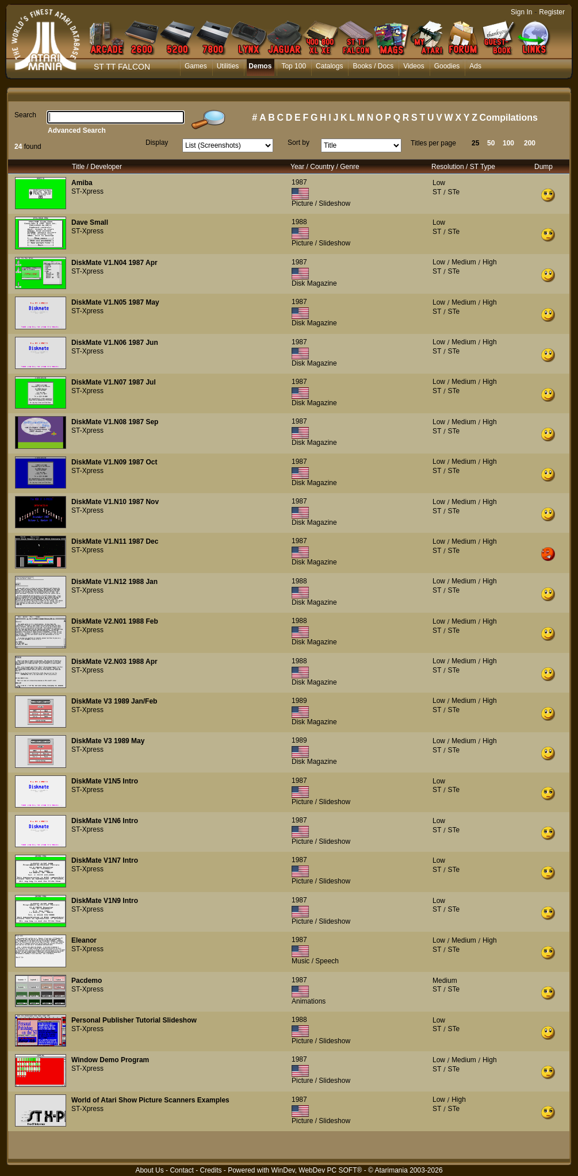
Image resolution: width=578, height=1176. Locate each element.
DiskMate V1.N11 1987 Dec (114, 541)
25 (475, 143)
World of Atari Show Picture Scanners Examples (150, 1100)
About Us (149, 1170)
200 (529, 143)
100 (508, 143)
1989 (299, 701)
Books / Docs (373, 66)
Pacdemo (86, 981)
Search (25, 115)
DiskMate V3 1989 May (107, 741)
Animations (309, 1001)
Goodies (447, 66)
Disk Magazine (314, 283)
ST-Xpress (87, 191)
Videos (413, 66)
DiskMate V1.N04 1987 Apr (114, 263)
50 (491, 143)
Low (438, 183)
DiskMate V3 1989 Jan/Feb (114, 701)
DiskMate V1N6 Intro (104, 821)
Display (157, 143)
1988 (299, 222)
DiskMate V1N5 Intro (104, 781)
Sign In (521, 12)
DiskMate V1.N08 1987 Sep (114, 422)
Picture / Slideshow (321, 203)
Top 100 (293, 66)
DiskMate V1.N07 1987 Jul (113, 382)
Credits (210, 1170)
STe (453, 192)
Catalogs (329, 66)
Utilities (228, 66)
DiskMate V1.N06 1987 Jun (114, 343)
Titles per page (433, 143)
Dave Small (89, 222)
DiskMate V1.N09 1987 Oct (114, 462)
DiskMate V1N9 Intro (104, 901)
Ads (475, 66)
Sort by (298, 143)
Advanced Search (77, 130)
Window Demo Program (110, 1060)
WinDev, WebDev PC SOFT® (316, 1170)
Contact (181, 1170)
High (490, 262)
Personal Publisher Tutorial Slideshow (134, 1020)
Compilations (509, 117)
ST (436, 192)
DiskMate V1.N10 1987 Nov (115, 502)
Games (196, 66)
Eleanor (84, 940)
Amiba (82, 183)
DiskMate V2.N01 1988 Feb (114, 621)
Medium (463, 262)
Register (552, 12)
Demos (259, 66)
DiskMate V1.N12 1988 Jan (114, 582)
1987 (299, 182)
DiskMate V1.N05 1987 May (115, 302)
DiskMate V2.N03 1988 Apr (114, 662)
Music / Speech (315, 961)
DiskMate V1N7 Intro (104, 860)
